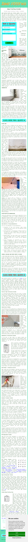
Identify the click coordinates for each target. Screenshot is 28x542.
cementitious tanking (14, 511)
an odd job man (12, 465)
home (16, 460)
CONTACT (22, 7)
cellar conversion (8, 470)
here (5, 489)
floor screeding (8, 469)
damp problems (4, 210)
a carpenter (7, 466)
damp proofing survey (10, 114)
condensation (22, 93)
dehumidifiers (15, 231)
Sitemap (2, 530)
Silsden (21, 278)
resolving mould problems (15, 504)
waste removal (18, 471)
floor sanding (14, 472)
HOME (14, 7)
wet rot (24, 75)
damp (25, 25)
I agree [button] (16, 532)
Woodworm (3, 399)
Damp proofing (4, 278)
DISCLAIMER (25, 7)
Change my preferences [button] (16, 537)
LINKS (17, 7)
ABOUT (19, 7)
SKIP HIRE (3, 472)
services (6, 289)
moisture (10, 229)
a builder (13, 468)
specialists (11, 473)
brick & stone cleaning (20, 469)
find (4, 476)
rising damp (18, 130)
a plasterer (9, 471)
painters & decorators (22, 470)
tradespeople (4, 463)
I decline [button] (16, 535)
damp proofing (16, 287)
